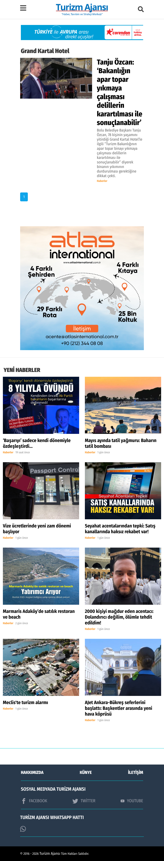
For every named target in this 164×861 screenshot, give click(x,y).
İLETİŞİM (135, 772)
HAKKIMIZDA (32, 772)
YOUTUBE (132, 800)
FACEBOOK (34, 801)
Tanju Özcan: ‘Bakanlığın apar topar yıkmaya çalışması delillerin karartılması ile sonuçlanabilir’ (119, 92)
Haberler (102, 181)
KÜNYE (86, 772)
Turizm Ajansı (50, 853)
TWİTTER (83, 801)
